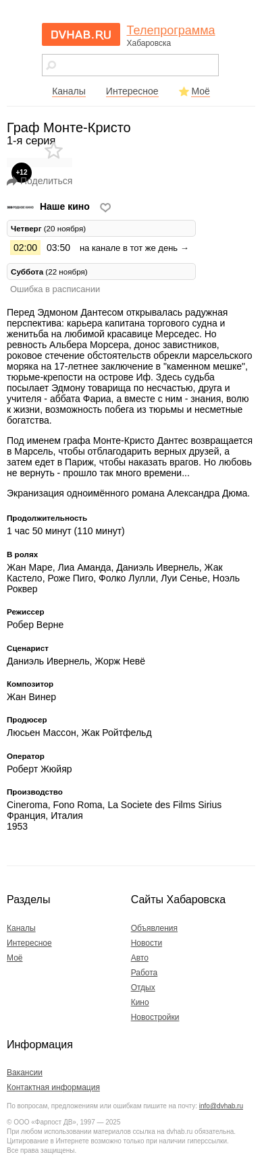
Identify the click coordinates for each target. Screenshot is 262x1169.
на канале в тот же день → (134, 248)
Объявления (154, 928)
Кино (140, 1002)
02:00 (25, 247)
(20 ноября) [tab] (48, 228)
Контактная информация (53, 1087)
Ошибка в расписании (55, 289)
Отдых (143, 987)
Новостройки (155, 1017)
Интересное (132, 91)
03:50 (58, 247)
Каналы (69, 91)
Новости (146, 943)
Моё (200, 91)
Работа (144, 972)
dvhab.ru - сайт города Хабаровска (81, 34)
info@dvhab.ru (221, 1106)
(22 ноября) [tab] (49, 271)
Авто (140, 958)
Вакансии (25, 1072)
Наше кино (50, 206)
